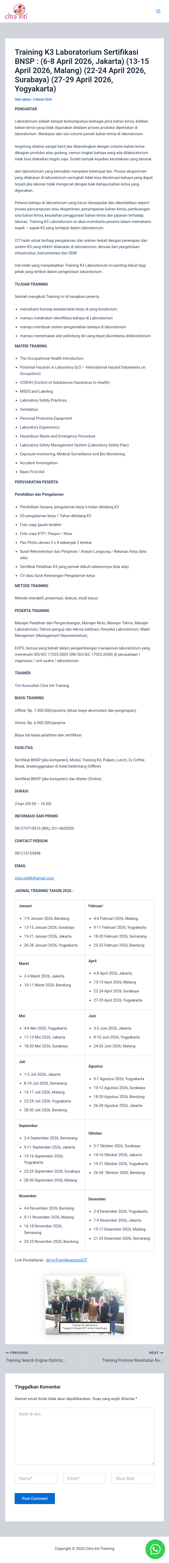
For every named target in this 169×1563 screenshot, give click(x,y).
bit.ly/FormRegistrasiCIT (66, 1260)
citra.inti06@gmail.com (34, 878)
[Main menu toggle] (158, 11)
